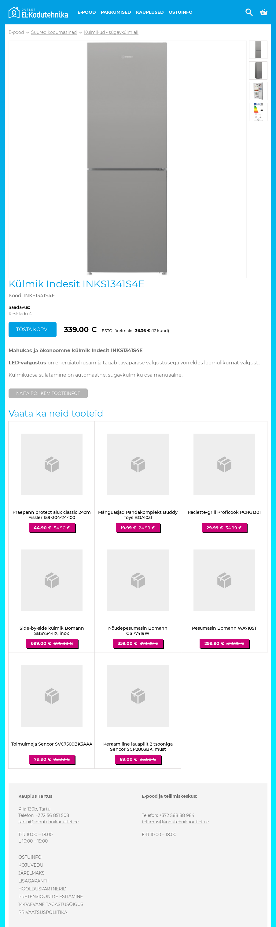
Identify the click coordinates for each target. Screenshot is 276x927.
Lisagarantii (33, 881)
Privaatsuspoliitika (42, 912)
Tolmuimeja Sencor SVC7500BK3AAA (51, 744)
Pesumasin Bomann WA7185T (224, 628)
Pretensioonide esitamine (50, 896)
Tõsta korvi (32, 329)
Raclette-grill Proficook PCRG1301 (224, 512)
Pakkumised (116, 12)
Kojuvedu (30, 865)
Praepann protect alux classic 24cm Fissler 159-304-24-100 (52, 515)
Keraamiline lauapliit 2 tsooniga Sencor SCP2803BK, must (138, 747)
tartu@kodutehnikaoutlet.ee (48, 822)
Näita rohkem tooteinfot (48, 393)
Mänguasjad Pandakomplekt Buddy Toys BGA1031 (138, 515)
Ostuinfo (181, 12)
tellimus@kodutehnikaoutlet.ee (175, 822)
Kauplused (150, 12)
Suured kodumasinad (54, 32)
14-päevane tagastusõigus (50, 904)
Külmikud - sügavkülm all (111, 32)
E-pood (87, 12)
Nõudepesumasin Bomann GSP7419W (137, 631)
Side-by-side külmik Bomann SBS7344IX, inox (52, 631)
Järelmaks (31, 873)
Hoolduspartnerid (42, 889)
